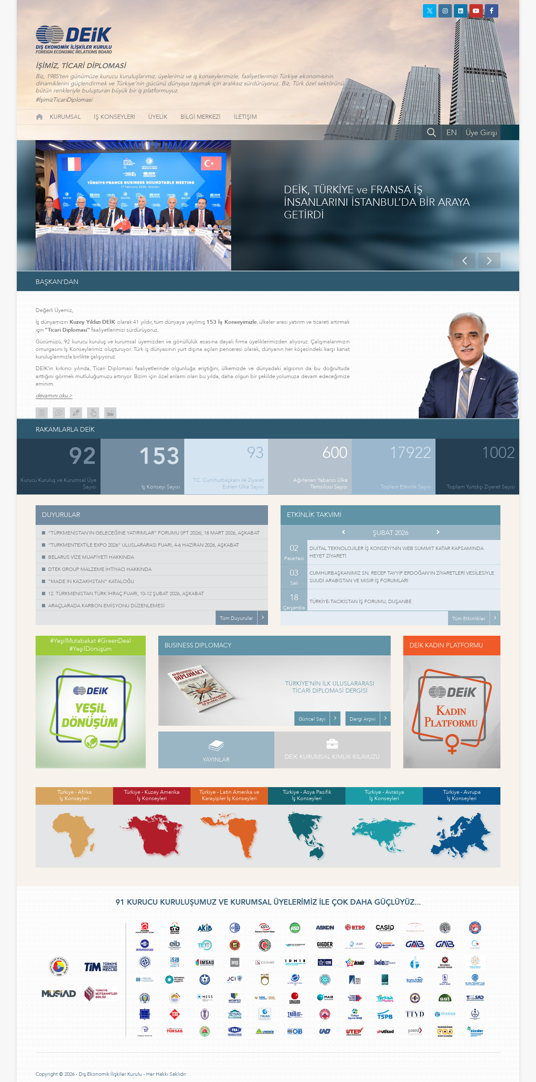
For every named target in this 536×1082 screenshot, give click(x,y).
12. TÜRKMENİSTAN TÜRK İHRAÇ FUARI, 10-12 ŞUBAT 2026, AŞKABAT (126, 593)
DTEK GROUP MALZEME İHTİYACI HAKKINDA (100, 569)
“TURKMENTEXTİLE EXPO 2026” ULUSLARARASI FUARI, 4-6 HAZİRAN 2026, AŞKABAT (143, 545)
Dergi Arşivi (363, 719)
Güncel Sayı (312, 719)
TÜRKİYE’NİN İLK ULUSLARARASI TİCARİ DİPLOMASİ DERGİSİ (329, 687)
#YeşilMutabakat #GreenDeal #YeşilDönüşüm (90, 645)
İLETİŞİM (245, 117)
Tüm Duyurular (236, 618)
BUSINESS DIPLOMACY (198, 645)
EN (451, 133)
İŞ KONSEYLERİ (114, 117)
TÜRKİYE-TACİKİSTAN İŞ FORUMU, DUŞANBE (360, 601)
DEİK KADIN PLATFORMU (446, 645)
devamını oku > (54, 396)
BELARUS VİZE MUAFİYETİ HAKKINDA (91, 557)
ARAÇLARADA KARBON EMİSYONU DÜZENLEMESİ (106, 605)
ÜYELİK (158, 117)
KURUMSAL (65, 117)
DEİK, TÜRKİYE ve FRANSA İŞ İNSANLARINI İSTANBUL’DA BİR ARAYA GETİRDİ (377, 203)
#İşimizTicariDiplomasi (64, 99)
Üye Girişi (481, 133)
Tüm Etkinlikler (468, 618)
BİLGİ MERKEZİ (200, 117)
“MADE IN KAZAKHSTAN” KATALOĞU (91, 581)
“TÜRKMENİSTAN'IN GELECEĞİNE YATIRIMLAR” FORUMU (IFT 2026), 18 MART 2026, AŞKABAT (154, 532)
